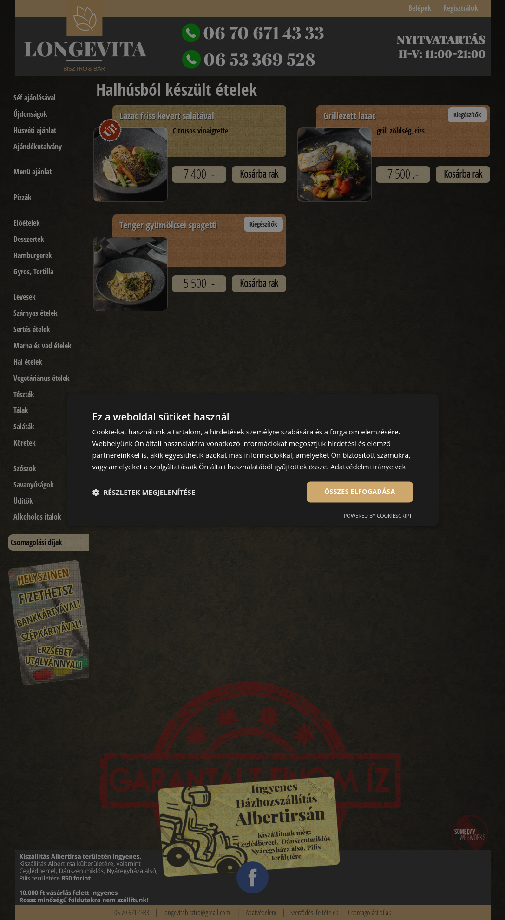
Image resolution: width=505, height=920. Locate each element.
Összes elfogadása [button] (359, 491)
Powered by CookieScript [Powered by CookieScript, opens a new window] (378, 516)
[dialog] (253, 460)
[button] (144, 492)
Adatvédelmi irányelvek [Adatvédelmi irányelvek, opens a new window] (368, 466)
